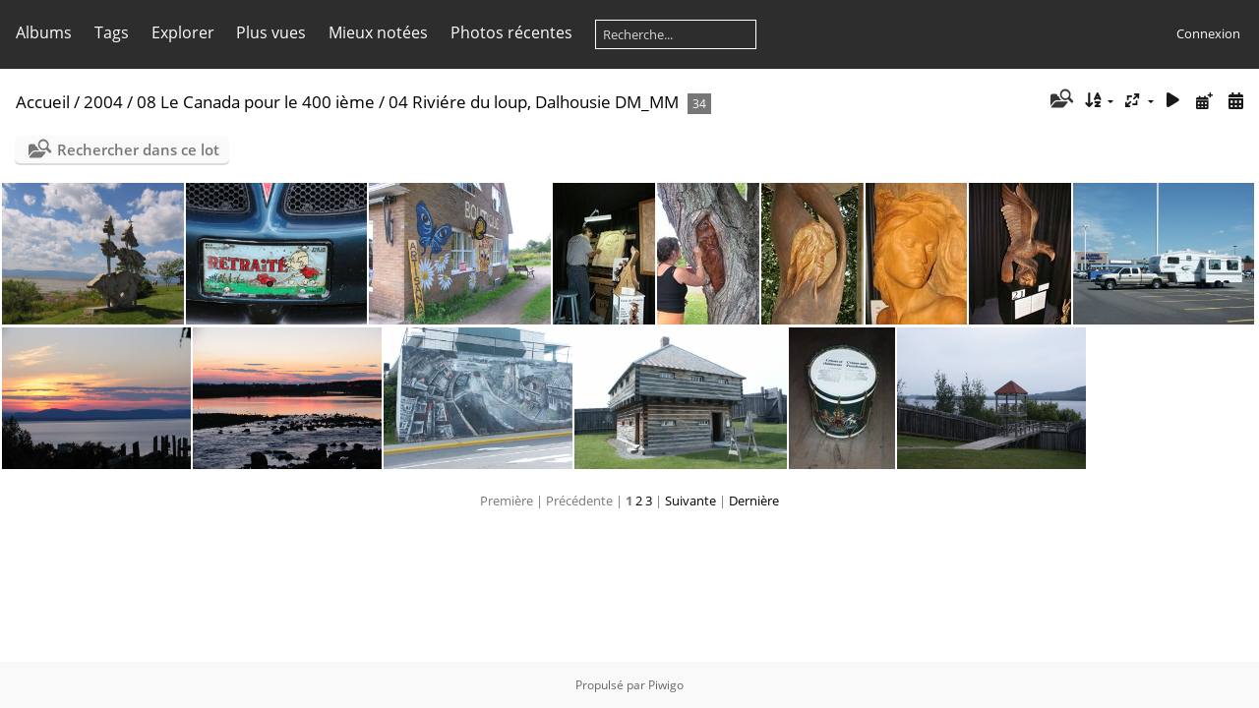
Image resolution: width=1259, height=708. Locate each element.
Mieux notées (378, 32)
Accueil (43, 101)
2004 (103, 101)
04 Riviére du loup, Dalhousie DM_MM (534, 101)
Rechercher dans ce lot (138, 149)
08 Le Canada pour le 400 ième (256, 101)
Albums (44, 32)
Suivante (690, 500)
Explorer (182, 32)
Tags (111, 32)
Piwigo (666, 685)
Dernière (754, 500)
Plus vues (271, 32)
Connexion (1208, 33)
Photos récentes (511, 32)
